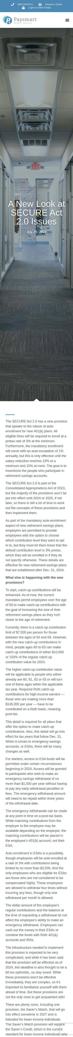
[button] (67, 20)
